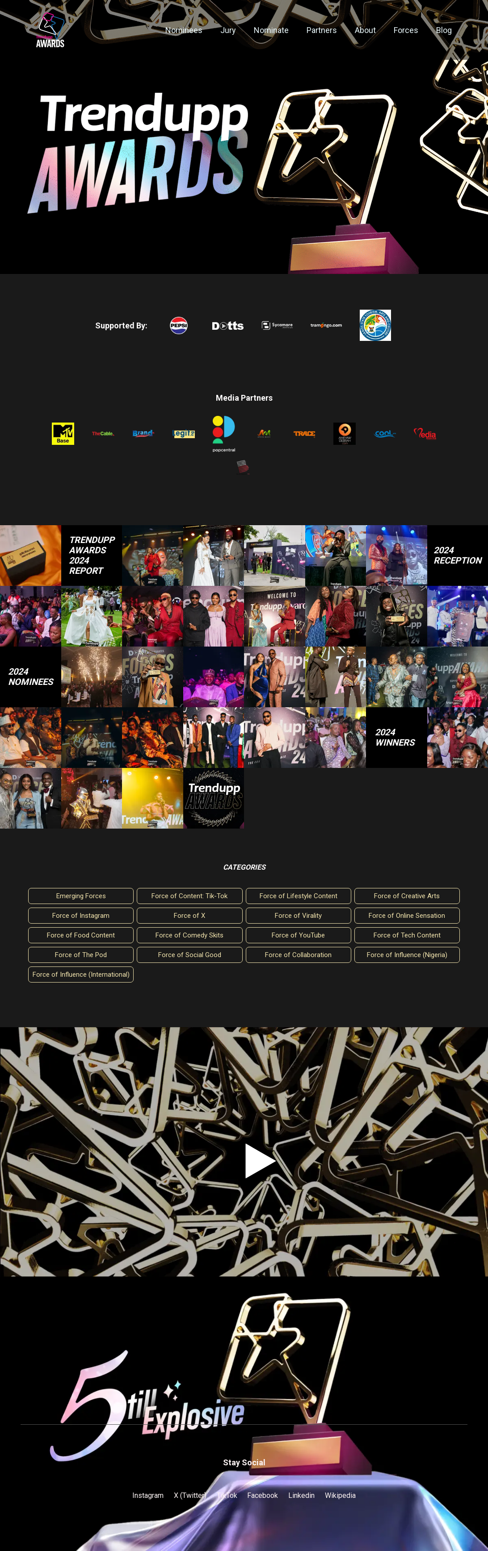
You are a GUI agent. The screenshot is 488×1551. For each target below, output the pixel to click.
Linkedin (301, 1495)
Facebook (262, 1495)
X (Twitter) (190, 1495)
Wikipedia (340, 1495)
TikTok (227, 1495)
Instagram (148, 1495)
